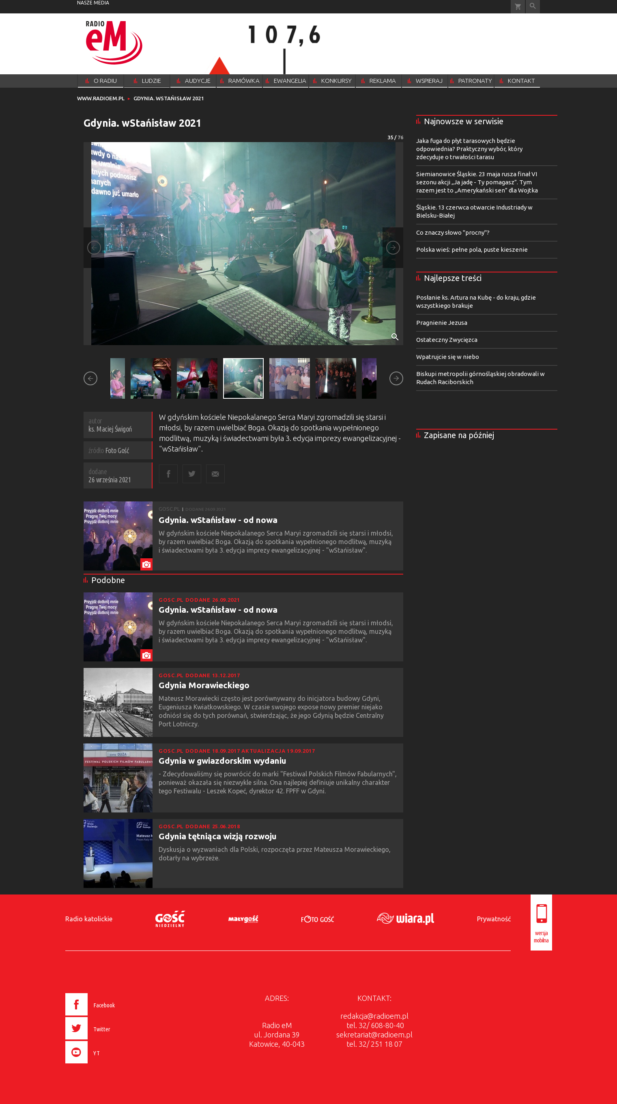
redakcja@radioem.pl (374, 1016)
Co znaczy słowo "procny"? (453, 232)
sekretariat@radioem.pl (374, 1035)
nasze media (93, 2)
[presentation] (106, 1064)
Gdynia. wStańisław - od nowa (218, 520)
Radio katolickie (88, 919)
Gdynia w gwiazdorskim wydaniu (222, 760)
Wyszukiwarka (533, 6)
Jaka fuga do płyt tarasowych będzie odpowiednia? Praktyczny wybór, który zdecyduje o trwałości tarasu (469, 148)
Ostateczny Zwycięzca (446, 339)
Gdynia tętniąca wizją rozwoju (218, 836)
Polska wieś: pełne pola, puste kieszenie (472, 249)
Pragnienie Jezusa (441, 322)
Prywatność (494, 919)
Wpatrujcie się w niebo (447, 356)
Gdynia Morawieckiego (204, 685)
